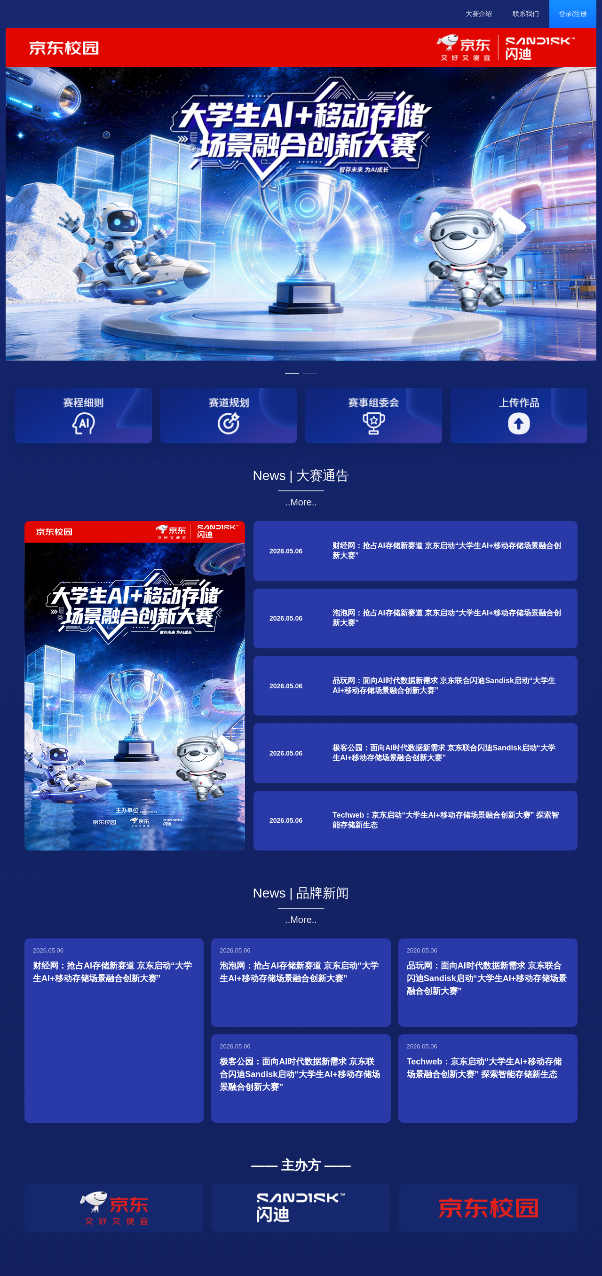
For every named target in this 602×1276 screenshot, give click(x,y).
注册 (580, 13)
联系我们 (526, 13)
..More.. (301, 502)
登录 (565, 13)
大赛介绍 (479, 13)
